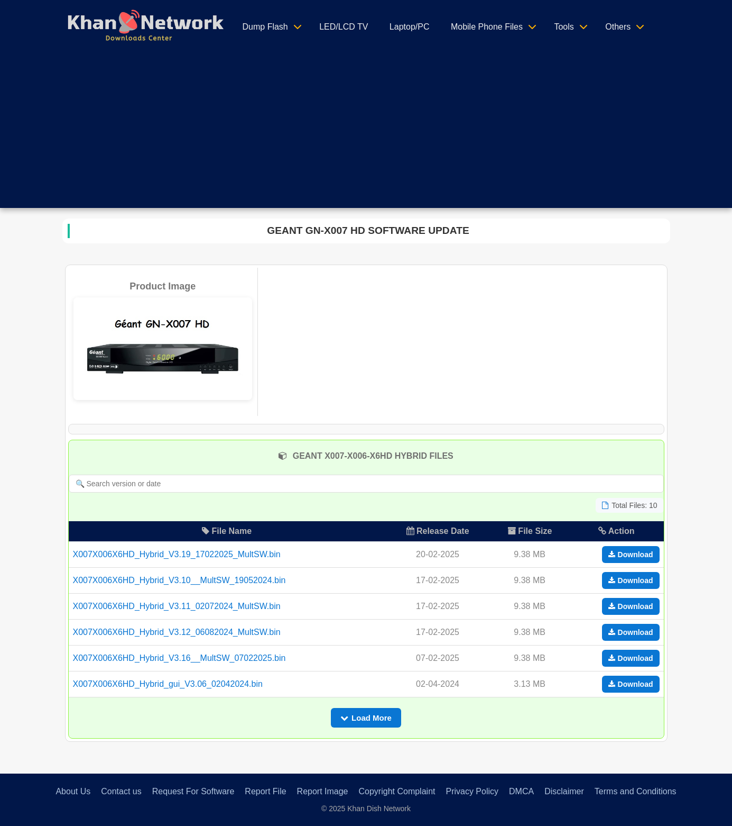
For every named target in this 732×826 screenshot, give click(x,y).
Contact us (121, 791)
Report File (265, 791)
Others (618, 26)
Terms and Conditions (636, 791)
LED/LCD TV (343, 26)
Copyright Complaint (397, 791)
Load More (366, 717)
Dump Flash (265, 26)
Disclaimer (564, 791)
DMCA (521, 791)
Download (630, 554)
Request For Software (193, 791)
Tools (563, 26)
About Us (72, 791)
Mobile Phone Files (487, 26)
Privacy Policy (472, 791)
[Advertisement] (366, 134)
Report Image (322, 791)
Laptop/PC (410, 26)
